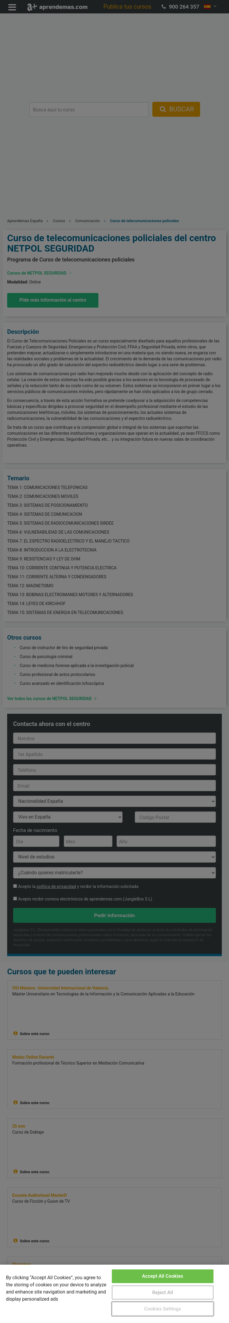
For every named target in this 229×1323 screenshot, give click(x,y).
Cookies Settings (162, 1309)
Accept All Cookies (162, 1276)
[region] (114, 1294)
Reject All (162, 1292)
